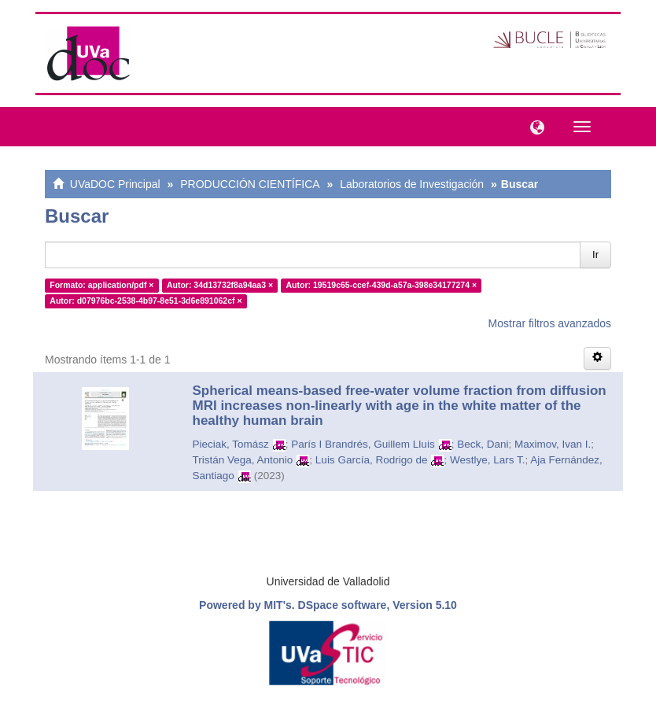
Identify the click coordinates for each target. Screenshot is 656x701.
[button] (533, 126)
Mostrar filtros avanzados (549, 323)
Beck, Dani (482, 444)
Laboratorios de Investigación (412, 184)
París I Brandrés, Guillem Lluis (362, 444)
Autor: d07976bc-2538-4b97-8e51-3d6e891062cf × (145, 300)
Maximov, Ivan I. (552, 444)
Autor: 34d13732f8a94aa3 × (220, 285)
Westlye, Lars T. (487, 460)
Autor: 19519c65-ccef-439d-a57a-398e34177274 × (381, 285)
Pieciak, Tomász (231, 444)
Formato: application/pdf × (101, 285)
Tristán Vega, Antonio (243, 460)
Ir (595, 254)
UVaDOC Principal (115, 184)
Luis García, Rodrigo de (371, 460)
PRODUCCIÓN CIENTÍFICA (249, 184)
